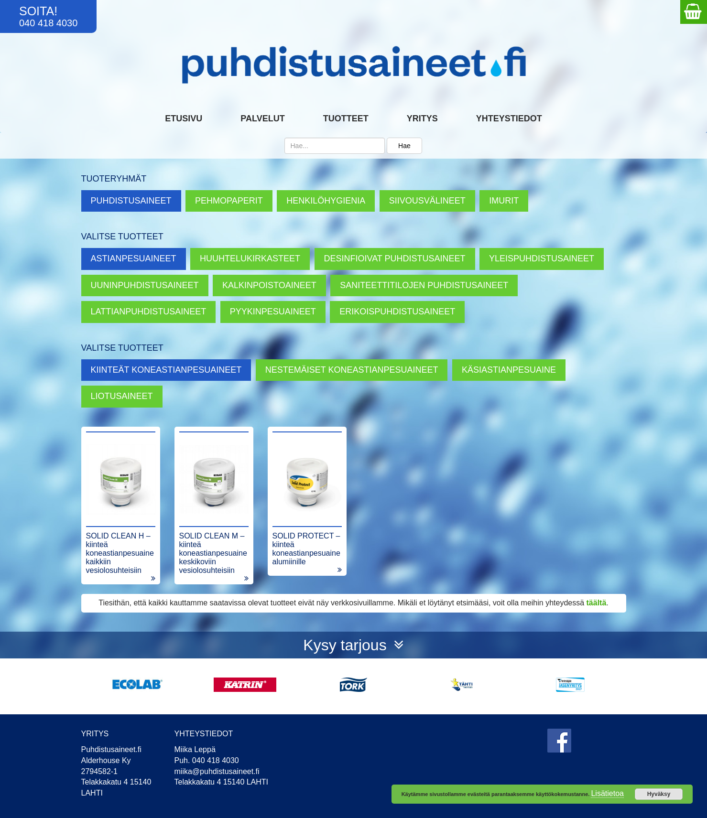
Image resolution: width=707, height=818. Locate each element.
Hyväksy (659, 794)
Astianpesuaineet (133, 258)
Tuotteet (346, 118)
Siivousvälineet (427, 200)
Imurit (504, 200)
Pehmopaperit (229, 200)
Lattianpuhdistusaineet (149, 311)
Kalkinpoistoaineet (269, 285)
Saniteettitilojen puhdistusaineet (424, 285)
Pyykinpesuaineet (273, 311)
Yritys (422, 118)
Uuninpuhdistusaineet (145, 285)
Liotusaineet (122, 396)
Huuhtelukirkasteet (250, 258)
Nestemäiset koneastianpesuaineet (351, 370)
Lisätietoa (607, 793)
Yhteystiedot (509, 118)
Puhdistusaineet (131, 200)
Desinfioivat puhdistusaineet (395, 258)
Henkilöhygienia (325, 200)
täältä (597, 603)
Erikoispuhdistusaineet (397, 311)
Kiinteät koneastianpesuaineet (166, 370)
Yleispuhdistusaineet (541, 258)
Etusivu (183, 118)
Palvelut (262, 118)
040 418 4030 (48, 23)
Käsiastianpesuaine (509, 370)
